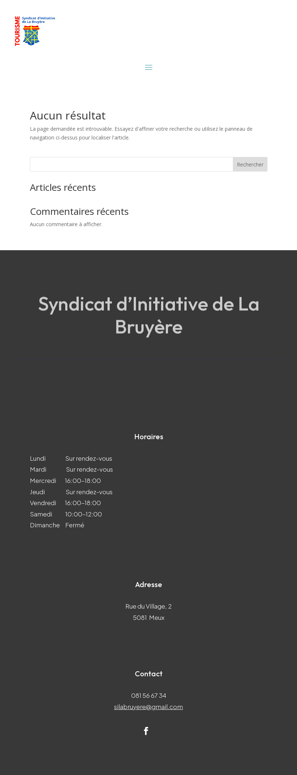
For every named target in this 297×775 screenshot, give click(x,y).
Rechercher (250, 164)
